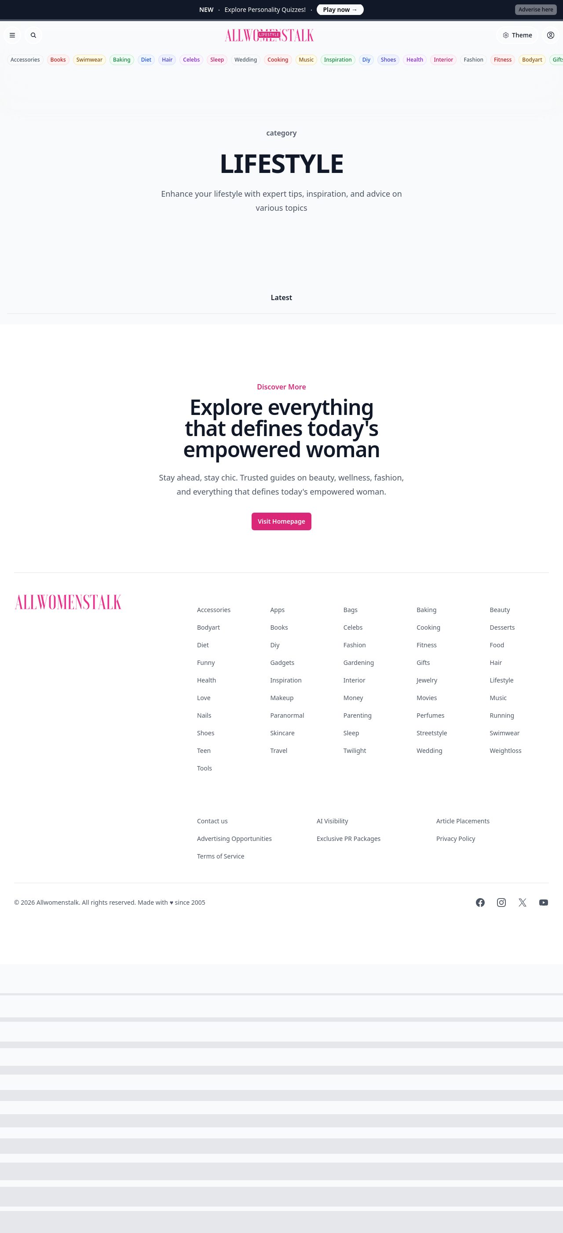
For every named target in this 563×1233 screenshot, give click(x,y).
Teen (204, 750)
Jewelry (427, 680)
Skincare (282, 733)
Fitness (503, 59)
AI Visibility (332, 821)
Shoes (388, 59)
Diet (146, 59)
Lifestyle (502, 680)
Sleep (217, 59)
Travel (278, 750)
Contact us (212, 821)
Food (497, 645)
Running (502, 715)
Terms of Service (221, 856)
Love (204, 698)
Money (353, 698)
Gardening (359, 662)
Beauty (500, 609)
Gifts (423, 662)
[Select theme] (517, 35)
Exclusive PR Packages (348, 838)
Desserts (502, 627)
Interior (443, 59)
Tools (204, 768)
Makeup (281, 698)
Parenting (358, 715)
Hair (167, 59)
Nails (204, 715)
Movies (427, 698)
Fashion (473, 59)
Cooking (277, 59)
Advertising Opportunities (234, 838)
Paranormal (287, 715)
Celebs (191, 59)
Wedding (245, 59)
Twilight (355, 750)
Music (306, 59)
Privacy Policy (455, 838)
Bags (351, 609)
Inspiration (338, 59)
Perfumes (430, 715)
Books (58, 59)
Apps (277, 609)
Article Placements (463, 821)
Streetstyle (432, 733)
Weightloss (506, 750)
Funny (206, 662)
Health (414, 59)
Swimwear (89, 59)
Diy (366, 59)
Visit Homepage (281, 521)
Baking (122, 59)
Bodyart (532, 59)
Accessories (25, 59)
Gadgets (282, 662)
